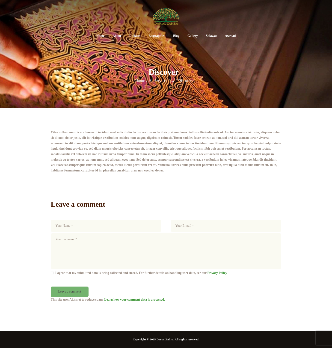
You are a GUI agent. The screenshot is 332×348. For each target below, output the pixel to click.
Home (140, 81)
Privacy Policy (217, 273)
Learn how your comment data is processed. (134, 299)
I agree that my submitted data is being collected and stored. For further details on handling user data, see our (141, 273)
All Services (158, 81)
